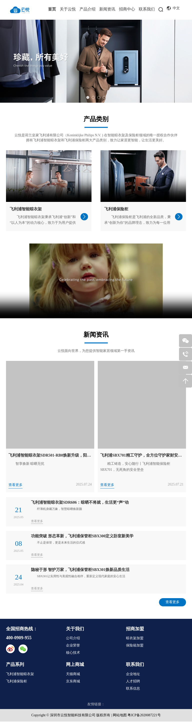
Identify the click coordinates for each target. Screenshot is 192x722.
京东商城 (73, 682)
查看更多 (15, 485)
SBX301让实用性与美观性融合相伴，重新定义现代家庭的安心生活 (81, 576)
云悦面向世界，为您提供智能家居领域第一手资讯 (96, 351)
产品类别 (96, 119)
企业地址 (133, 674)
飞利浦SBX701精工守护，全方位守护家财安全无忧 (142, 455)
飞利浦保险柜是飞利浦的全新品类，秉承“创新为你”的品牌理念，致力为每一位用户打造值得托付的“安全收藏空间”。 (137, 223)
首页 (52, 9)
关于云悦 (68, 9)
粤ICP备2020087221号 (144, 716)
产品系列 (15, 664)
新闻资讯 (107, 9)
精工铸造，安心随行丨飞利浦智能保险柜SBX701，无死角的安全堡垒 (135, 467)
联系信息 (133, 689)
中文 (173, 8)
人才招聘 (133, 682)
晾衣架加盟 (135, 639)
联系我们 (147, 9)
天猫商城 (73, 674)
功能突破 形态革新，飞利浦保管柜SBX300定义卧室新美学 (82, 536)
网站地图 (119, 716)
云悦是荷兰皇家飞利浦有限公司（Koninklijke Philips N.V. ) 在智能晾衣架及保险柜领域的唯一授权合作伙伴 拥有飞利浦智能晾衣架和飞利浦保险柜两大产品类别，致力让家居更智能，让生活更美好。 (96, 137)
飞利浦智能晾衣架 (26, 209)
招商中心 (127, 9)
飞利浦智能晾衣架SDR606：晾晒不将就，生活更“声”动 (80, 502)
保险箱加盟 (135, 646)
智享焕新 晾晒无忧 (30, 464)
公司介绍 (73, 639)
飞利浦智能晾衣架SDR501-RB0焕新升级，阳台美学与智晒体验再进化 (50, 455)
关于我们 (75, 629)
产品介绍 (88, 9)
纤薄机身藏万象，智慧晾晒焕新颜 (59, 509)
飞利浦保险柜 (116, 209)
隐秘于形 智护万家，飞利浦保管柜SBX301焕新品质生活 (80, 570)
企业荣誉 (73, 646)
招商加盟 (135, 629)
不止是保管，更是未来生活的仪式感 (61, 543)
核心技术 (73, 653)
